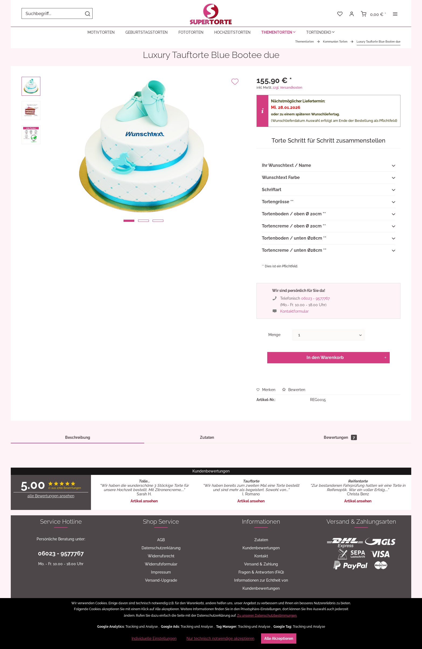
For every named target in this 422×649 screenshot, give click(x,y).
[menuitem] (57, 13)
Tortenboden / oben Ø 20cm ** (328, 214)
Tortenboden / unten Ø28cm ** (328, 238)
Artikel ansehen (144, 501)
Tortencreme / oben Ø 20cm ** (328, 226)
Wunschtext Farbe (328, 178)
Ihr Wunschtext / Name (328, 166)
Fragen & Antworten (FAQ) (261, 572)
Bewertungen (340, 437)
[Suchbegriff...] (57, 13)
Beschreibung (77, 437)
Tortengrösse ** (328, 202)
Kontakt (261, 556)
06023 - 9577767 (315, 298)
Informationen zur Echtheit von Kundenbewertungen (261, 584)
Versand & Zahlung (261, 564)
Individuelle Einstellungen (154, 638)
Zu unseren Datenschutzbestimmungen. (267, 615)
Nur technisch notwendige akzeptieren (220, 638)
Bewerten (293, 390)
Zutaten (207, 437)
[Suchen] (87, 13)
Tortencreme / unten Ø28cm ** (328, 251)
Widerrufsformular (161, 564)
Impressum (161, 572)
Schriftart (328, 190)
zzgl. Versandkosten (287, 87)
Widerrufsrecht (161, 556)
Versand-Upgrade (161, 580)
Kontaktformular (294, 311)
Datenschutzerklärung (161, 548)
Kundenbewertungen (261, 548)
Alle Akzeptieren (278, 638)
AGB (161, 540)
